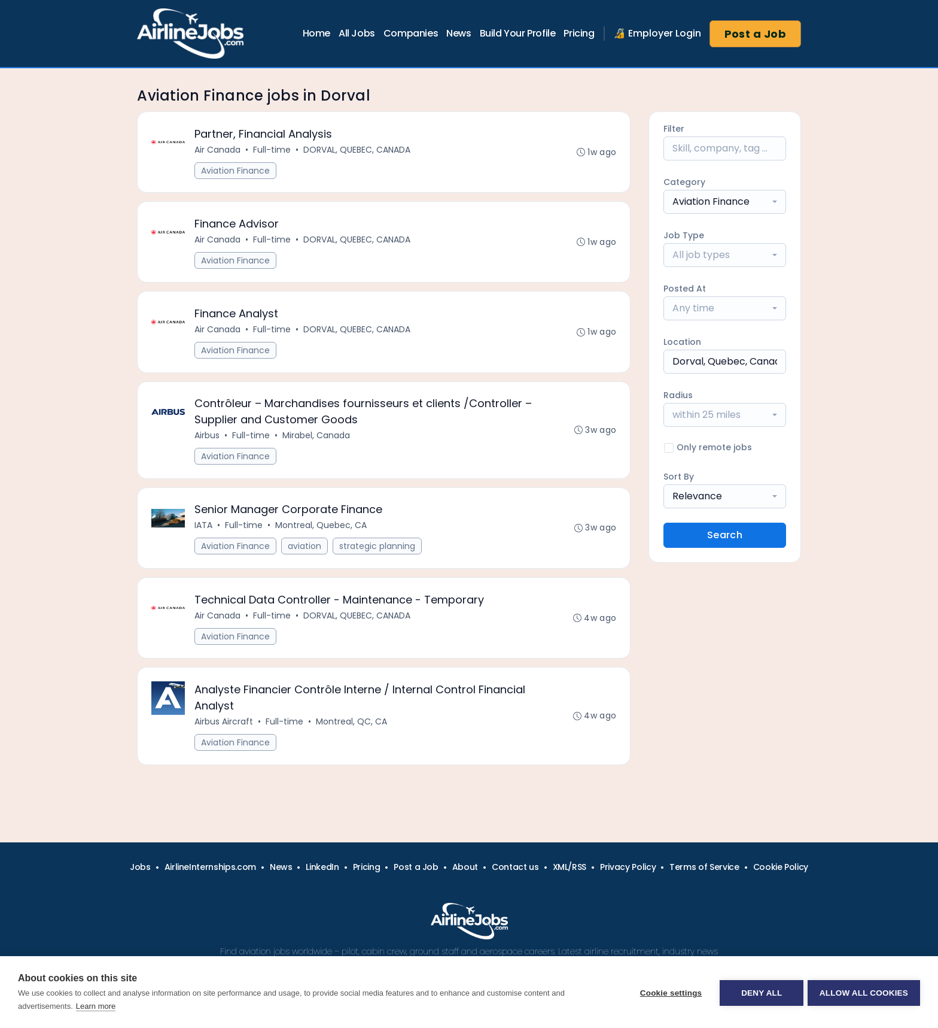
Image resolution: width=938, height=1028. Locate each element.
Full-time (272, 150)
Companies (410, 33)
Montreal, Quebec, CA (321, 533)
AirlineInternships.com (210, 867)
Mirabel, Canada (317, 441)
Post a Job (755, 33)
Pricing (579, 33)
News (458, 33)
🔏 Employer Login (657, 33)
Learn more (95, 1006)
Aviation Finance (236, 171)
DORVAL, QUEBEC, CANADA (357, 150)
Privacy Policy (628, 867)
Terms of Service (704, 867)
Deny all (759, 992)
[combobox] (724, 202)
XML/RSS (570, 867)
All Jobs (357, 33)
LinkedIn (322, 867)
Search (724, 535)
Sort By (678, 477)
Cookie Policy (780, 867)
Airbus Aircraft (224, 732)
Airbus (207, 441)
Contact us (515, 867)
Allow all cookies (864, 992)
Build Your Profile (518, 33)
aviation (305, 554)
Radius (678, 395)
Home (316, 33)
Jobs (140, 867)
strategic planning (378, 554)
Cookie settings (669, 992)
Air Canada (218, 150)
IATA (204, 533)
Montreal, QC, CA (352, 732)
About (465, 867)
